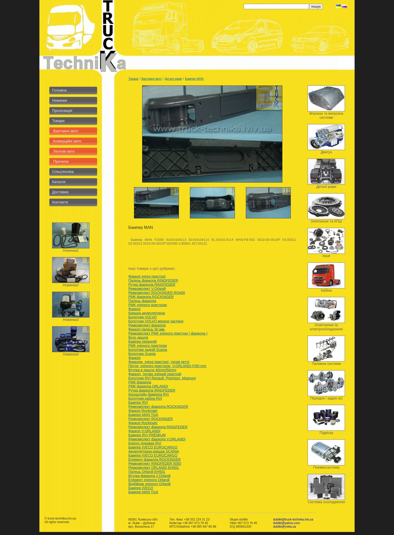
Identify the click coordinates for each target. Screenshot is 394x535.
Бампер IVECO (140, 488)
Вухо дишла (138, 337)
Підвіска (326, 433)
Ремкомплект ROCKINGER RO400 (156, 293)
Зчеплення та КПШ (326, 221)
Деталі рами (173, 79)
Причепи (60, 161)
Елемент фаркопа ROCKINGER (154, 459)
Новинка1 (71, 250)
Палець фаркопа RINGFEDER (153, 280)
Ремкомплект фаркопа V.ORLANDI (157, 439)
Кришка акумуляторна (146, 313)
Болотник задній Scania (147, 350)
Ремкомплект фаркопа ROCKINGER (158, 407)
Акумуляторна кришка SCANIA (153, 451)
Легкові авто (63, 151)
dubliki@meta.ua (284, 526)
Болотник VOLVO (142, 317)
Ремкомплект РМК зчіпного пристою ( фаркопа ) (167, 333)
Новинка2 (71, 285)
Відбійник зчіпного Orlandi (149, 484)
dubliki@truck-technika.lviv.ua (293, 519)
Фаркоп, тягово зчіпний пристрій (154, 374)
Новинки (59, 100)
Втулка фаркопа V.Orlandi (149, 476)
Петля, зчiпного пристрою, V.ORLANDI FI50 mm (167, 366)
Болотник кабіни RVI (145, 398)
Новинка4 (71, 354)
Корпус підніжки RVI (144, 443)
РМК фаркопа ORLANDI (148, 386)
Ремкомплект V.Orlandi (147, 289)
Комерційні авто (66, 141)
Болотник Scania (142, 354)
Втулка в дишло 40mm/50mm (152, 370)
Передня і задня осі (326, 398)
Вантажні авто (65, 131)
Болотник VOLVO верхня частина (155, 321)
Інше (326, 256)
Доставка (60, 192)
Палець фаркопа (142, 301)
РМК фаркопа (139, 382)
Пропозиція (62, 110)
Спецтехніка (63, 171)
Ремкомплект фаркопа (146, 325)
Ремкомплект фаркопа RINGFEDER (158, 427)
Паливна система (326, 364)
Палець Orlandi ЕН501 (146, 472)
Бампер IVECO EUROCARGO (152, 447)
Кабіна (326, 290)
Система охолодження (326, 502)
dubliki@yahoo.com (286, 523)
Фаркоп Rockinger (143, 411)
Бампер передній (142, 341)
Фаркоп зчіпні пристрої (147, 276)
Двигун (326, 152)
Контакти (60, 202)
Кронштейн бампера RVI (148, 394)
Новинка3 (71, 320)
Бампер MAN (194, 79)
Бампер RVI (138, 402)
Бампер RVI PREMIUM (147, 435)
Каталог (59, 182)
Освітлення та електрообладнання (326, 327)
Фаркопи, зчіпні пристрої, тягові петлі (158, 362)
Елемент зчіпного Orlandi (149, 480)
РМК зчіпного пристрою (147, 305)
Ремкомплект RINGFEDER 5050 (154, 464)
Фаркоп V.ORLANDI (144, 431)
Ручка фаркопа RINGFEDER (151, 285)
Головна (59, 90)
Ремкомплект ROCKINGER (150, 419)
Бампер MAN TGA (143, 415)
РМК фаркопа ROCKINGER (151, 297)
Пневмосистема (326, 467)
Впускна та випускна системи (326, 115)
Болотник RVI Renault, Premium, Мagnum (162, 378)
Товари (58, 120)
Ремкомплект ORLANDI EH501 (153, 468)
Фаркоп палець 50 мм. (146, 329)
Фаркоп (134, 309)
